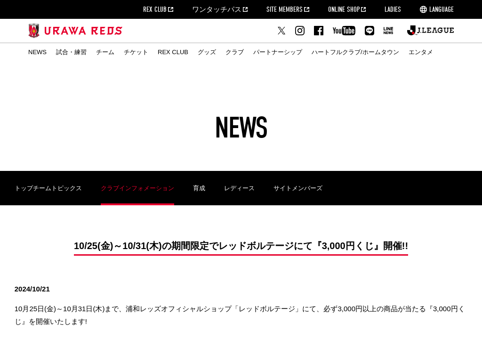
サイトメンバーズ (297, 188)
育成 (199, 188)
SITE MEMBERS (284, 9)
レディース (239, 188)
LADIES (393, 9)
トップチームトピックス (48, 188)
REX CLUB (155, 9)
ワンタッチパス (216, 9)
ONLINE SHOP (344, 9)
